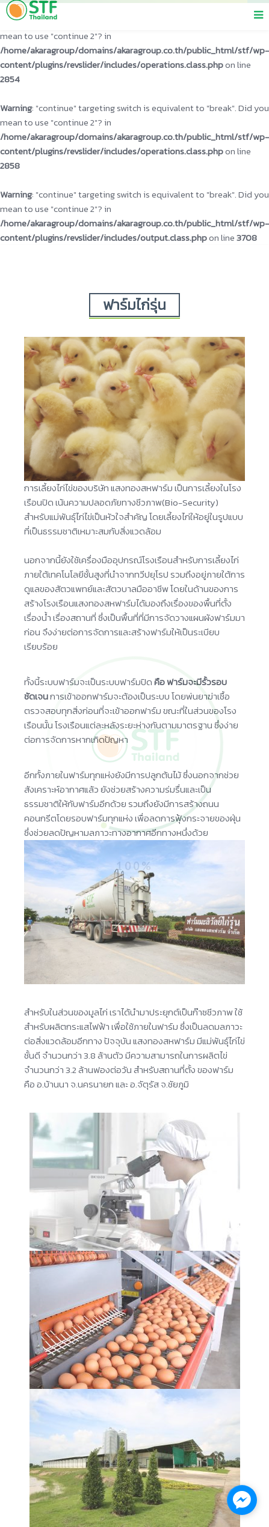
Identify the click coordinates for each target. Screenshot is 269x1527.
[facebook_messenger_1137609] (242, 1500)
